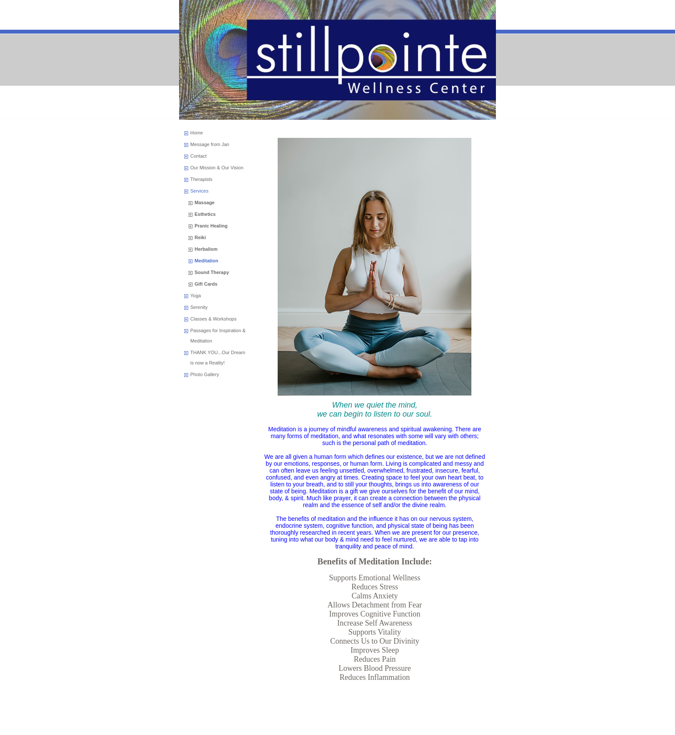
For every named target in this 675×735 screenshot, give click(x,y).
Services (199, 190)
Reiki (200, 237)
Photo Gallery (204, 374)
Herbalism (206, 249)
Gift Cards (206, 284)
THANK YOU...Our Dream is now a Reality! (217, 357)
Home (196, 132)
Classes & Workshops (213, 318)
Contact (198, 156)
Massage (204, 202)
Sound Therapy (212, 272)
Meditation (206, 260)
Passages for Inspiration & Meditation (217, 335)
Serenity (198, 307)
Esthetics (205, 214)
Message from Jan (209, 144)
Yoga (195, 295)
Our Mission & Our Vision (216, 167)
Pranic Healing (211, 225)
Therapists (201, 179)
